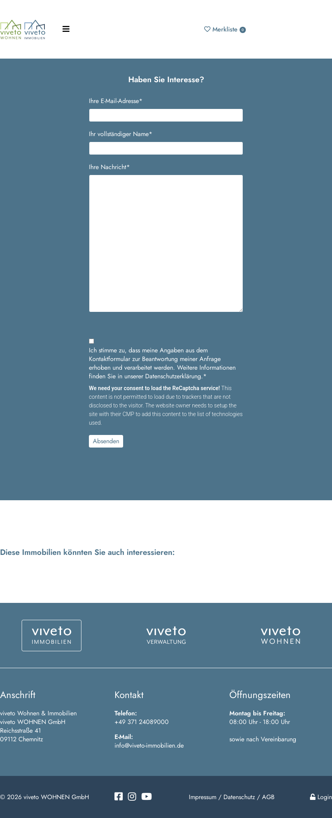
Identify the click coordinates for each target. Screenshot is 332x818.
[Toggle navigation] (66, 29)
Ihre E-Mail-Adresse (115, 101)
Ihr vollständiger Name (120, 134)
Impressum (202, 796)
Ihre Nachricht (109, 167)
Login (321, 796)
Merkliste (225, 29)
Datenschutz (239, 796)
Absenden (106, 441)
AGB (268, 796)
